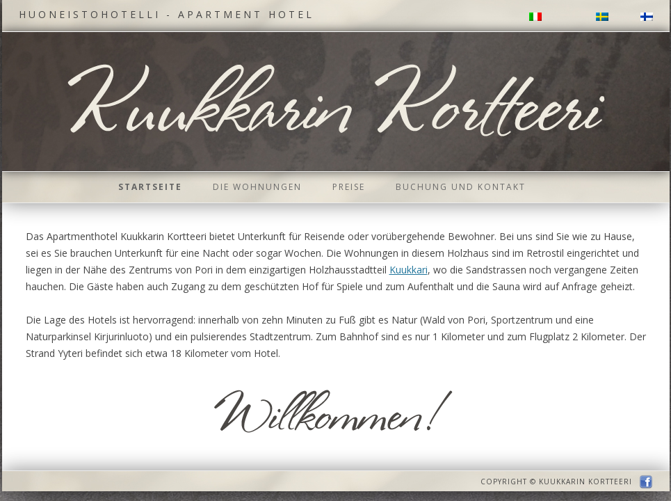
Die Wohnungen (257, 187)
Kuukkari (408, 269)
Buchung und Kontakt (461, 187)
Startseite (150, 187)
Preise (348, 187)
